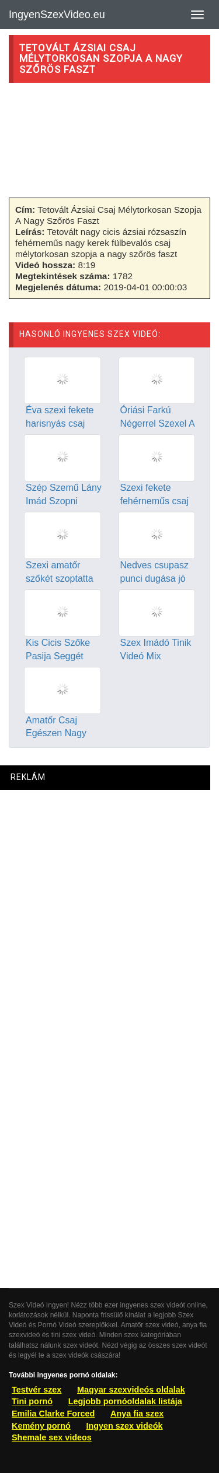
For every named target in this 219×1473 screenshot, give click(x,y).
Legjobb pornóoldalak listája (125, 1401)
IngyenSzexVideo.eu (57, 14)
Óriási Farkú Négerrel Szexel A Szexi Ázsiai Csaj (157, 423)
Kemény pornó (41, 1425)
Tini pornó (32, 1401)
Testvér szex (36, 1389)
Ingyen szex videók (124, 1425)
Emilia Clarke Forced (53, 1413)
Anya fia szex (137, 1413)
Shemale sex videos (52, 1437)
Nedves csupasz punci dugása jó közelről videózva (156, 578)
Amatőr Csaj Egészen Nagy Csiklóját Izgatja (58, 733)
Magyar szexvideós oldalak (131, 1389)
